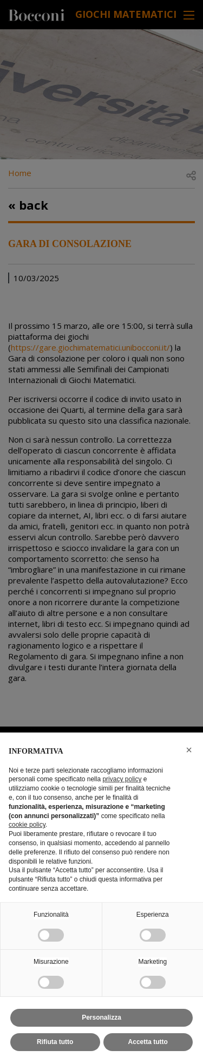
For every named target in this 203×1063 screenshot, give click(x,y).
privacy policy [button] (121, 779)
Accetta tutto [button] (148, 1042)
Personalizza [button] (101, 1017)
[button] (189, 750)
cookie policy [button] (27, 824)
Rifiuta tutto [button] (55, 1042)
